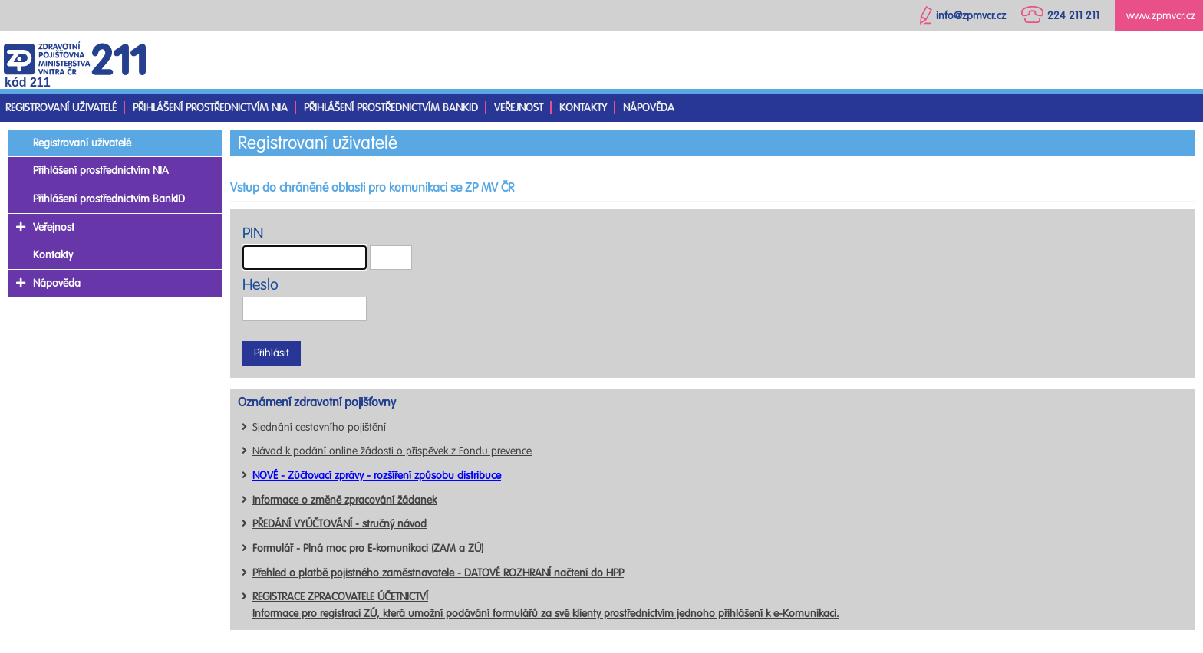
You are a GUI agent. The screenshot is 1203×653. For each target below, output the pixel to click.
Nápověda (648, 107)
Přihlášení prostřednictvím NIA (210, 107)
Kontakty (583, 107)
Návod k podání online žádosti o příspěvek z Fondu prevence (392, 451)
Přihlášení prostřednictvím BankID (391, 107)
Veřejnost (518, 107)
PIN (252, 233)
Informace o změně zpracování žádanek (344, 500)
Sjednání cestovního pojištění (319, 427)
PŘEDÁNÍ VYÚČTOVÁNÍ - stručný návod (339, 523)
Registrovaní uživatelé (61, 107)
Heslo (260, 284)
